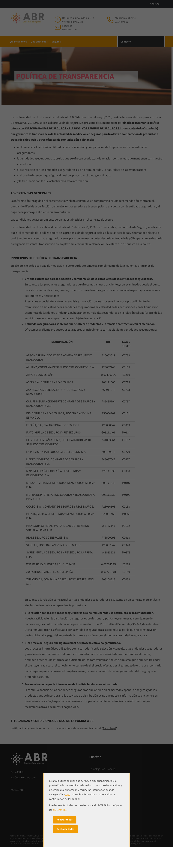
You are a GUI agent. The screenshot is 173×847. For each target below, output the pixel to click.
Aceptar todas (65, 820)
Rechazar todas (65, 829)
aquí (67, 794)
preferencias (60, 810)
